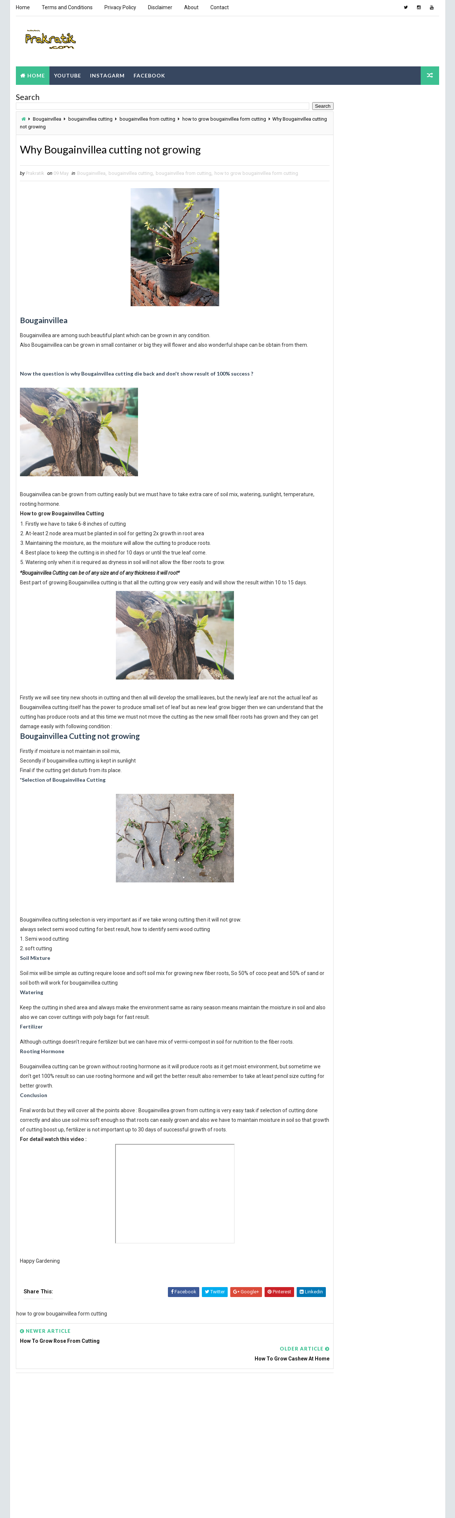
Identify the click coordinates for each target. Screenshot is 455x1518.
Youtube (67, 73)
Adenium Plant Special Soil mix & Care (396, 328)
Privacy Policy (120, 7)
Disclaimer (160, 7)
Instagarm (107, 73)
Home (22, 7)
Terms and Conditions (66, 7)
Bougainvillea (46, 118)
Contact (219, 7)
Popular (338, 196)
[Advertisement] (159, 1425)
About (191, 7)
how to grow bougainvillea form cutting (224, 118)
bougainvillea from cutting (147, 118)
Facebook (149, 73)
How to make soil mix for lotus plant (394, 298)
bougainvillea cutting (90, 118)
